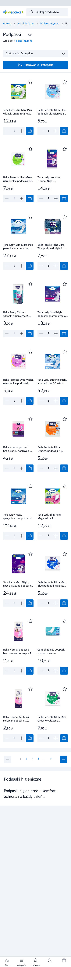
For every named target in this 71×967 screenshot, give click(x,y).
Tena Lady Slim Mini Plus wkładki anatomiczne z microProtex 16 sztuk (17, 112)
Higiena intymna (49, 23)
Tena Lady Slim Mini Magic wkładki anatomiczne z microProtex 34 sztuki (50, 516)
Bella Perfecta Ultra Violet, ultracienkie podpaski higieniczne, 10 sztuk (18, 382)
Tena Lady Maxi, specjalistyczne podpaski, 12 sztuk (17, 516)
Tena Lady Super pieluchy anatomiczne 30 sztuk (52, 382)
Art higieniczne (25, 23)
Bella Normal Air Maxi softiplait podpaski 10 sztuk (16, 719)
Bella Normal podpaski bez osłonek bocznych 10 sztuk (18, 651)
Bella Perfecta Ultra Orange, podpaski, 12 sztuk (49, 449)
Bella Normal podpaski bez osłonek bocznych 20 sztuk (18, 449)
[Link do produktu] (18, 106)
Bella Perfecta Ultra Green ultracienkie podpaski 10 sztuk (18, 179)
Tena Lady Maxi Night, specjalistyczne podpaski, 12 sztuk (17, 584)
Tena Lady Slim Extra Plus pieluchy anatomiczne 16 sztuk (18, 247)
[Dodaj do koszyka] (30, 131)
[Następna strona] (63, 759)
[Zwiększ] (21, 131)
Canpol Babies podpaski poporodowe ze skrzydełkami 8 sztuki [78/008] (51, 651)
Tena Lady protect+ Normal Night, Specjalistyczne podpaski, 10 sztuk (52, 179)
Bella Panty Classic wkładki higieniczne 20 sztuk (16, 314)
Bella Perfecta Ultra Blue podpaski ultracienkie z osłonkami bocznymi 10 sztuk (51, 112)
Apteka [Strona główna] (7, 23)
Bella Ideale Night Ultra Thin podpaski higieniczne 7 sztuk (52, 247)
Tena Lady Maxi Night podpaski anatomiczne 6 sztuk (51, 314)
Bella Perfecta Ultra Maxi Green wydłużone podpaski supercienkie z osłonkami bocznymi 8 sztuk (51, 719)
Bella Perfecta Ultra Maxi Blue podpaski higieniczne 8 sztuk (52, 584)
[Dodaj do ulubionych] (30, 82)
